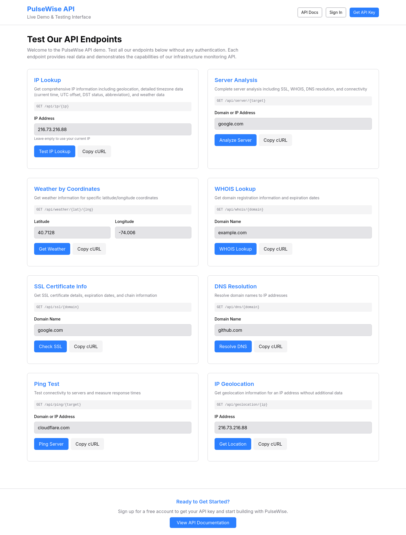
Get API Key (364, 12)
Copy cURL (94, 151)
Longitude (124, 221)
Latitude (41, 221)
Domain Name (228, 221)
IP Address (44, 118)
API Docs (309, 12)
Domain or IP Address (235, 112)
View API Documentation (203, 522)
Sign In (336, 12)
